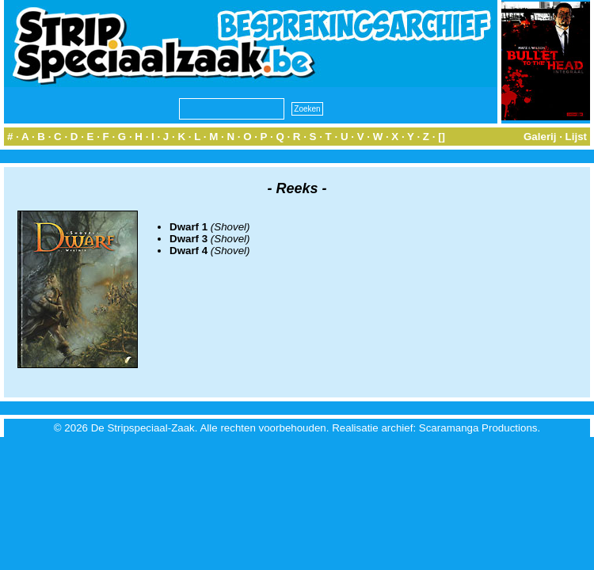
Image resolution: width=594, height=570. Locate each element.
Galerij (540, 136)
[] (441, 136)
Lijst (576, 136)
